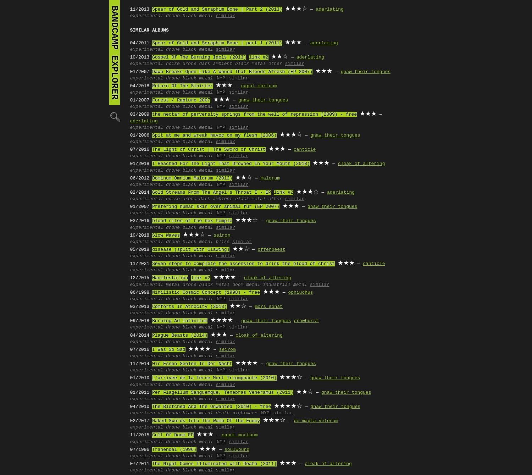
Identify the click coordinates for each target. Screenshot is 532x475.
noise (173, 64)
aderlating (330, 9)
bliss (222, 242)
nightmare (244, 413)
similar (225, 16)
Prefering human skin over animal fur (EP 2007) (215, 207)
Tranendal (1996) (174, 450)
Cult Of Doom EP (173, 435)
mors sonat (269, 307)
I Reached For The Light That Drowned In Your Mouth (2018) (231, 164)
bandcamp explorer (114, 52)
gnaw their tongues (365, 72)
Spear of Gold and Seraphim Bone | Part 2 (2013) (217, 9)
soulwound (237, 450)
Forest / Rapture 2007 (181, 100)
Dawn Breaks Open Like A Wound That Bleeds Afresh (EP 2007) (232, 72)
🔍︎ (114, 116)
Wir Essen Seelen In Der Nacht (192, 364)
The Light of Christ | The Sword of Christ (209, 150)
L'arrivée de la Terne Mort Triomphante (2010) (214, 378)
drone (173, 16)
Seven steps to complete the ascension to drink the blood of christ (243, 264)
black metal (198, 16)
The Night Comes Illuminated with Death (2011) (214, 464)
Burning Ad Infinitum (179, 321)
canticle (305, 150)
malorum (270, 178)
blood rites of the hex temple (192, 221)
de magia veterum (316, 421)
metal (173, 285)
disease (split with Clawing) (190, 250)
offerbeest (272, 250)
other (275, 64)
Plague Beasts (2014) (179, 335)
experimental (147, 16)
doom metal (246, 285)
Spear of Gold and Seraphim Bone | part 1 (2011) (217, 43)
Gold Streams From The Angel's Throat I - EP (211, 192)
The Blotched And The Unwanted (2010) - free (211, 407)
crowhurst (306, 321)
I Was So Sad (168, 350)
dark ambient (216, 64)
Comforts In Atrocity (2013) (189, 307)
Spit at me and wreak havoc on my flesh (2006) (214, 135)
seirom (222, 235)
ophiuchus (300, 292)
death (222, 413)
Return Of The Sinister (182, 86)
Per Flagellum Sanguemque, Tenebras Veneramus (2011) (222, 393)
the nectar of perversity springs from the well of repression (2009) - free (254, 114)
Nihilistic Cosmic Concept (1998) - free (206, 292)
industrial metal (285, 285)
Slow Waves (166, 235)
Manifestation (170, 278)
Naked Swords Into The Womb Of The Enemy (206, 421)
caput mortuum (259, 86)
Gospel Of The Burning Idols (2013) (199, 57)
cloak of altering (361, 164)
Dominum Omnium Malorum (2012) (192, 178)
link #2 (258, 57)
